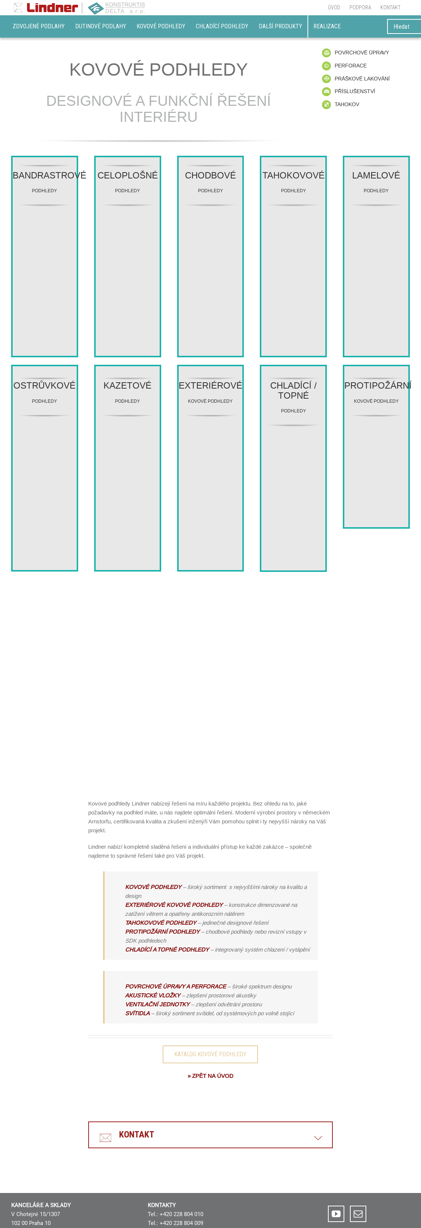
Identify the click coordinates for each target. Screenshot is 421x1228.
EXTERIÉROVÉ (210, 386)
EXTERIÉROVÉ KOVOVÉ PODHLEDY (174, 905)
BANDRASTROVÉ (49, 176)
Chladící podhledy (222, 26)
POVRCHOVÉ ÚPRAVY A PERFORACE (175, 986)
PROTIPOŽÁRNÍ (378, 386)
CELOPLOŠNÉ (128, 176)
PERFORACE (351, 66)
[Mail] (358, 1214)
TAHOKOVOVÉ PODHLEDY (160, 923)
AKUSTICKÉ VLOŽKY (152, 995)
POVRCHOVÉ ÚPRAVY (362, 53)
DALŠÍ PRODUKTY (280, 26)
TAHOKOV (347, 104)
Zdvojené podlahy (39, 26)
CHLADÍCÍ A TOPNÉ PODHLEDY (167, 949)
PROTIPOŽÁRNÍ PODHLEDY (162, 931)
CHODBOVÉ (210, 176)
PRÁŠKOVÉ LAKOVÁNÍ (362, 79)
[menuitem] (334, 7)
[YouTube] (336, 1214)
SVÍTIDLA (137, 1013)
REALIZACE (327, 26)
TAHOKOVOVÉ (293, 176)
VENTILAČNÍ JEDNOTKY (157, 1004)
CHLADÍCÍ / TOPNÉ (293, 391)
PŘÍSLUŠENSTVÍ (355, 91)
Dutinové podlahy (100, 26)
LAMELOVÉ (376, 176)
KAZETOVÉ (127, 386)
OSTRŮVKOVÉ (44, 386)
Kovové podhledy (161, 26)
